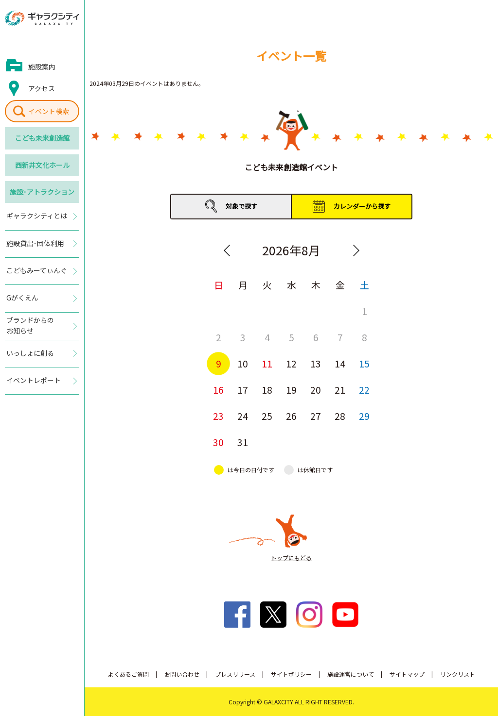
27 (315, 415)
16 (218, 389)
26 (291, 415)
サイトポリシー (291, 674)
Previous (226, 250)
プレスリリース (235, 674)
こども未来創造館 (42, 138)
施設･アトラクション (42, 192)
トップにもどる (291, 557)
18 (267, 389)
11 (267, 363)
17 (242, 389)
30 (218, 442)
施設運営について (350, 674)
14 (340, 363)
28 (340, 415)
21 (340, 389)
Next (356, 250)
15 (364, 363)
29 (364, 415)
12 (291, 363)
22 (364, 389)
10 (242, 363)
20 (315, 389)
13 (315, 363)
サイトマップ (407, 674)
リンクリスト (457, 674)
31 (242, 442)
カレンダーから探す (362, 206)
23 (218, 415)
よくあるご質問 (128, 674)
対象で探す (241, 206)
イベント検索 (48, 111)
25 (267, 415)
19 (291, 389)
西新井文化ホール (42, 165)
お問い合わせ (181, 674)
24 (242, 415)
